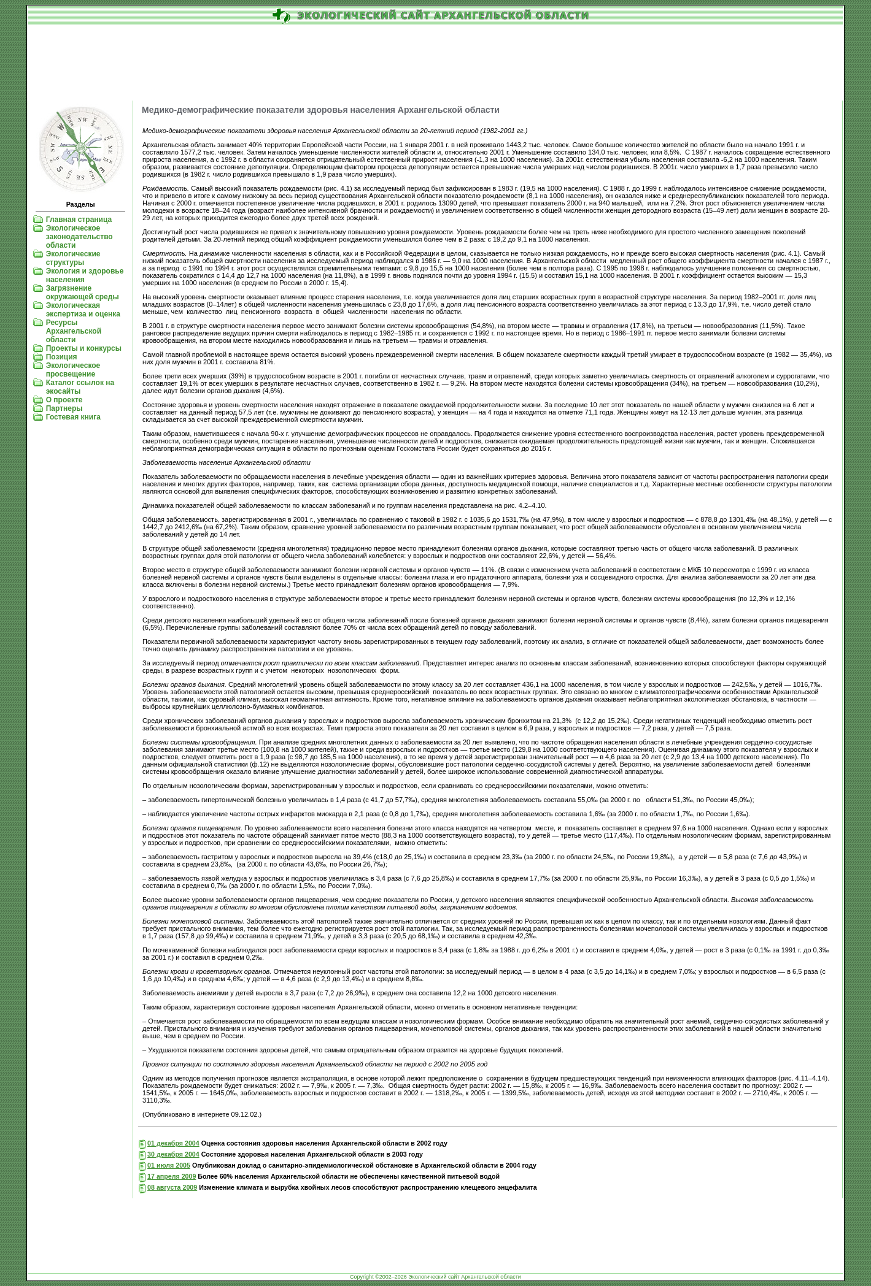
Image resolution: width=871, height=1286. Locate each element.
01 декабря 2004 (173, 1143)
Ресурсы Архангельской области (73, 331)
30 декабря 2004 (173, 1154)
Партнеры (64, 408)
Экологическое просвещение (73, 369)
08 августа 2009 (172, 1187)
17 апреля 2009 (171, 1176)
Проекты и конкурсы (84, 348)
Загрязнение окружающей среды (82, 292)
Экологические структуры (73, 258)
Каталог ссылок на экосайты (80, 387)
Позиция (61, 357)
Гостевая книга (73, 417)
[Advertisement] (436, 63)
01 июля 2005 (168, 1165)
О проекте (64, 400)
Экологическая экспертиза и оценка (83, 309)
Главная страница (79, 219)
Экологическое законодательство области (79, 237)
